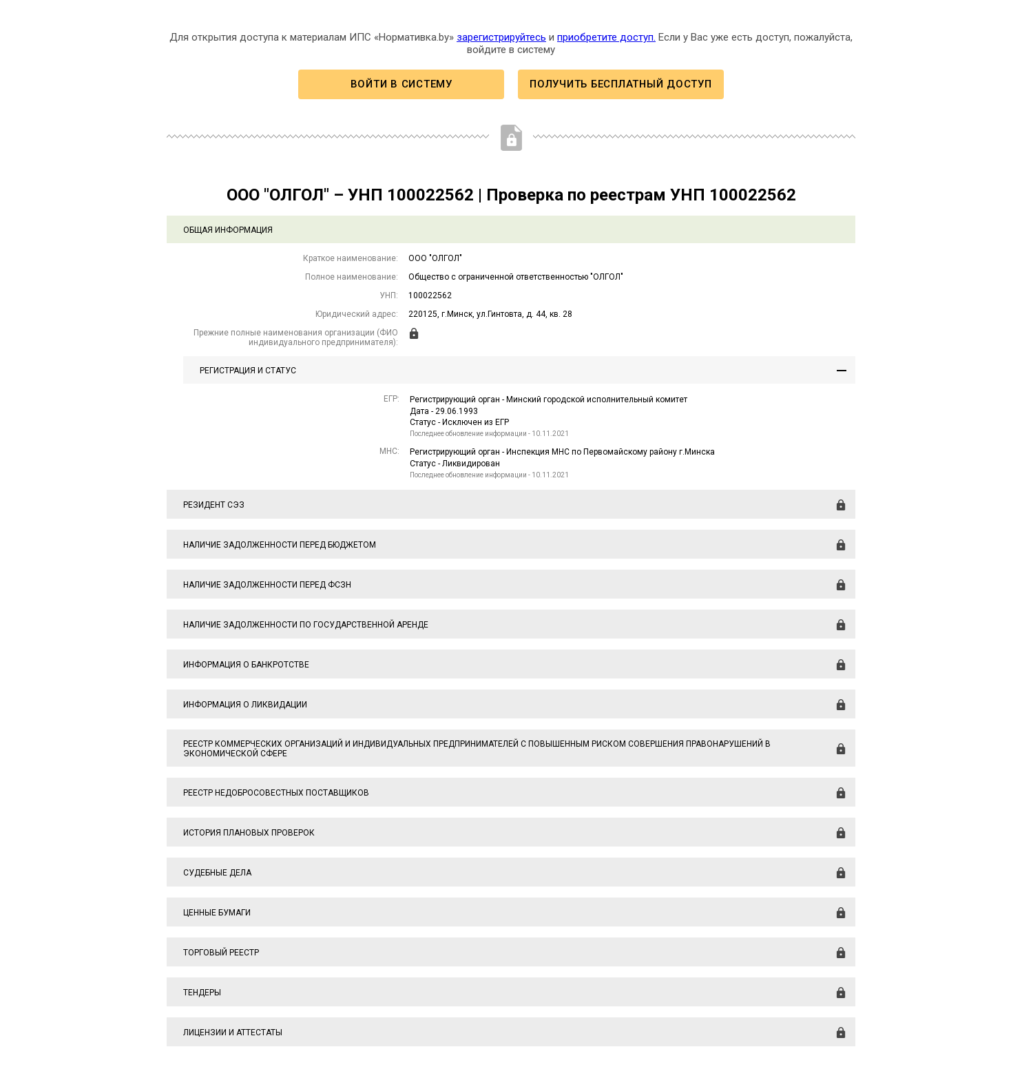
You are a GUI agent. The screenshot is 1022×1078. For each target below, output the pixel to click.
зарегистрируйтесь (501, 37)
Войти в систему (401, 84)
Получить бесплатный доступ (620, 84)
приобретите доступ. (606, 37)
